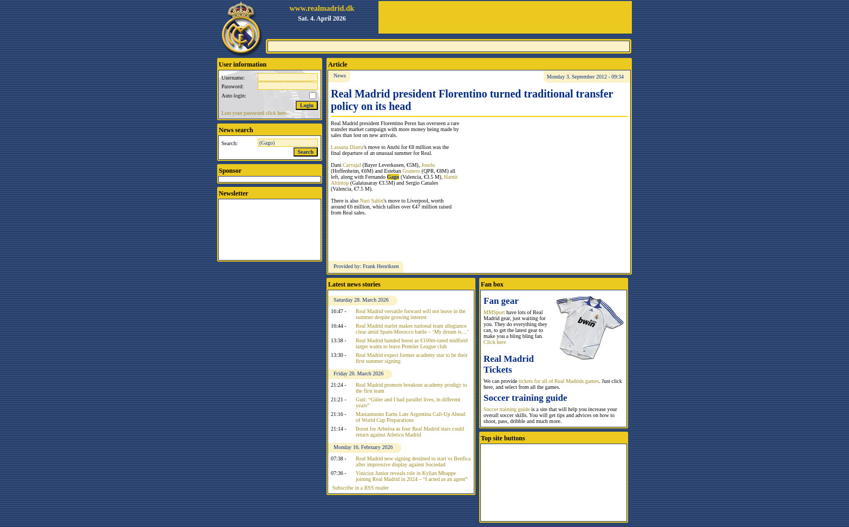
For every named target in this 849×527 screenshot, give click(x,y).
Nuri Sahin (372, 201)
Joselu (428, 165)
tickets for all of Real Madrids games (559, 381)
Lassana (340, 147)
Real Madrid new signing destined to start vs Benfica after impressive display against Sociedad (413, 461)
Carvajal (352, 165)
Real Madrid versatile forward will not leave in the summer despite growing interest (411, 314)
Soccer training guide (507, 409)
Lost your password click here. (254, 113)
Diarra (357, 147)
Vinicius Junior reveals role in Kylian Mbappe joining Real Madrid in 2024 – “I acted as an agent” (412, 476)
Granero (411, 171)
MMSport (494, 312)
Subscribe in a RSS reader (360, 488)
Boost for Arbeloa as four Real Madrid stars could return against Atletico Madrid (410, 432)
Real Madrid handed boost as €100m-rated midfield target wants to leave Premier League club (412, 343)
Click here (495, 342)
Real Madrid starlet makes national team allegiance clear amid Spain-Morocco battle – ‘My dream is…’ (412, 329)
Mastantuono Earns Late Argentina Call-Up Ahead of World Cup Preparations (410, 417)
